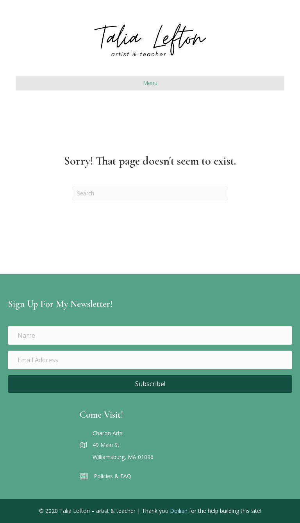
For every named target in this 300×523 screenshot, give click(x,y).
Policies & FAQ (112, 476)
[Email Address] (150, 360)
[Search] (150, 193)
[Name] (150, 335)
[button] (150, 384)
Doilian (179, 510)
